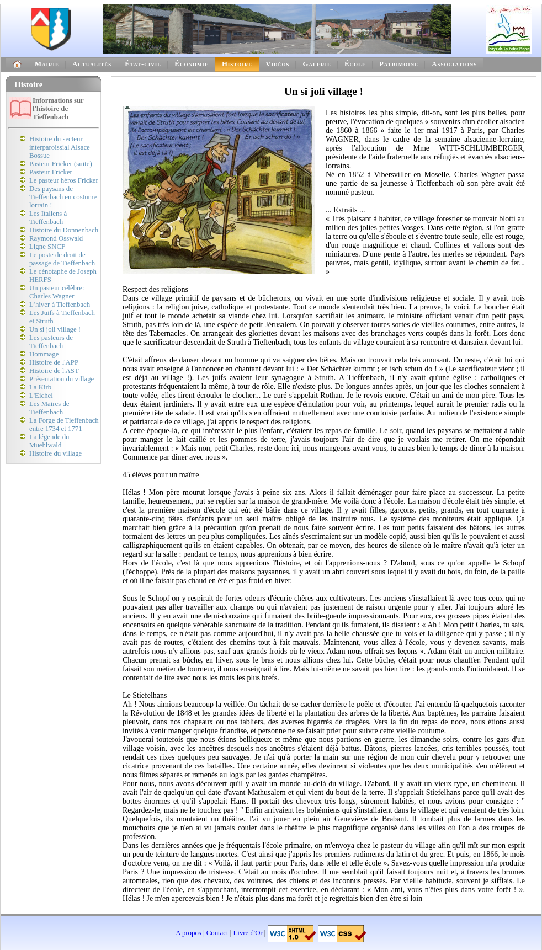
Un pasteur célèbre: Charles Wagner (56, 292)
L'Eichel (41, 395)
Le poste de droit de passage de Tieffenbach (62, 259)
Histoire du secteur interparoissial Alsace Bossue (59, 147)
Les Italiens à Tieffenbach (48, 218)
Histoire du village (55, 453)
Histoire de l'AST (54, 371)
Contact (217, 933)
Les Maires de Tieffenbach (49, 408)
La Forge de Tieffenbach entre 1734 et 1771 (64, 425)
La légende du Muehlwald (49, 441)
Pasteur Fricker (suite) (60, 164)
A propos (188, 933)
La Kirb (40, 387)
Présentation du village (61, 379)
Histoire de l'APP (53, 362)
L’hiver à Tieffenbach (59, 304)
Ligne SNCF (47, 246)
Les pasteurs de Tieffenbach (51, 342)
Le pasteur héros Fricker (63, 180)
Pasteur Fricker (50, 172)
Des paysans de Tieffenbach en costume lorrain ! (63, 197)
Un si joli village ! (55, 329)
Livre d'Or (248, 933)
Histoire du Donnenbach (63, 230)
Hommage (44, 354)
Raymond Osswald (56, 238)
